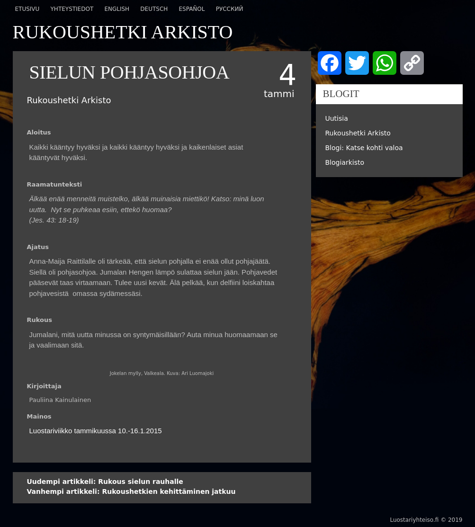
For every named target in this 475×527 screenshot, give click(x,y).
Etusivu (27, 9)
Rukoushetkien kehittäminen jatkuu (131, 491)
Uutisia (336, 118)
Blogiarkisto (345, 162)
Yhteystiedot (72, 9)
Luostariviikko (50, 431)
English (116, 9)
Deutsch (154, 9)
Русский (229, 9)
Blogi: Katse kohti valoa (364, 148)
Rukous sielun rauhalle (105, 481)
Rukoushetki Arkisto (358, 133)
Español (192, 9)
